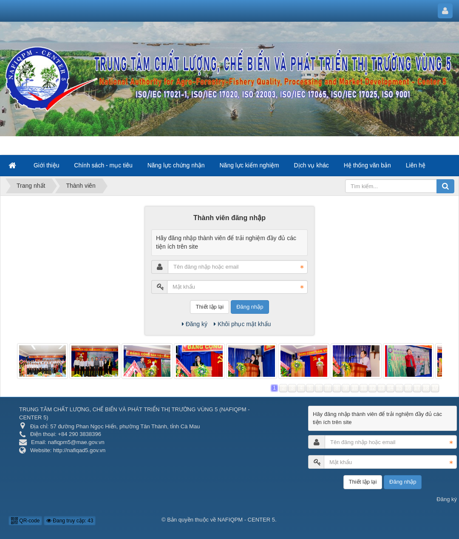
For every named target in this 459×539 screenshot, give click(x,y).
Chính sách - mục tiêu (103, 165)
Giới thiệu (47, 165)
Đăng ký (194, 324)
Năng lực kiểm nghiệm (249, 165)
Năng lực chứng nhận (176, 165)
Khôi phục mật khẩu (242, 324)
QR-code (25, 521)
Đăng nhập (249, 307)
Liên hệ (415, 165)
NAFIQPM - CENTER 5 (246, 519)
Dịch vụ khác (311, 165)
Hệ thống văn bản (367, 165)
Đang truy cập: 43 (69, 521)
